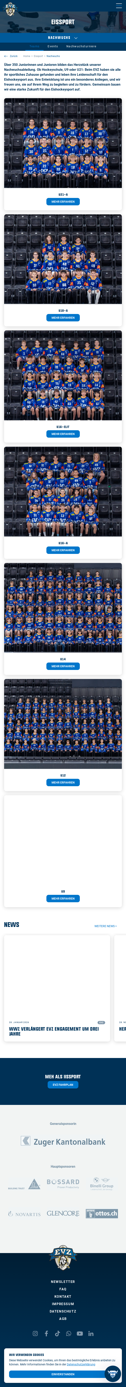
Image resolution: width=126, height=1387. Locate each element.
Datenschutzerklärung (81, 1364)
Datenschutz (63, 1311)
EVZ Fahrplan (63, 1084)
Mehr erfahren (63, 201)
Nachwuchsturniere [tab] (81, 46)
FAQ (63, 1289)
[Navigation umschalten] (119, 5)
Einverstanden (63, 1374)
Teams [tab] (34, 46)
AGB (63, 1319)
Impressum (63, 1304)
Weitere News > (105, 926)
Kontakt (63, 1297)
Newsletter (63, 1282)
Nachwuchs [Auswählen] (63, 38)
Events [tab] (53, 46)
